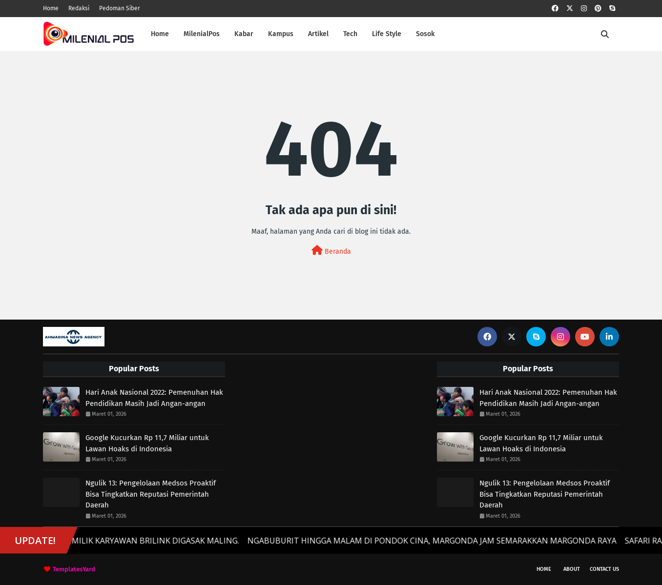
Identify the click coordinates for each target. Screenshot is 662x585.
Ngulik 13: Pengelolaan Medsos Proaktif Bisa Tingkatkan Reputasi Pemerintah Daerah (150, 494)
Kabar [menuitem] (243, 34)
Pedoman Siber (119, 8)
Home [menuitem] (160, 34)
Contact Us (604, 569)
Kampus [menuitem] (280, 34)
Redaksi (78, 8)
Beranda (331, 250)
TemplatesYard (74, 569)
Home (51, 8)
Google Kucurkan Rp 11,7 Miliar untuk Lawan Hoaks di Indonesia (147, 443)
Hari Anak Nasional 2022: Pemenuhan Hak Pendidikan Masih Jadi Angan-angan (154, 398)
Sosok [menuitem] (425, 34)
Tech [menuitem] (350, 34)
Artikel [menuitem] (318, 34)
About (571, 569)
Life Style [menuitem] (386, 34)
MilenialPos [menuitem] (202, 34)
